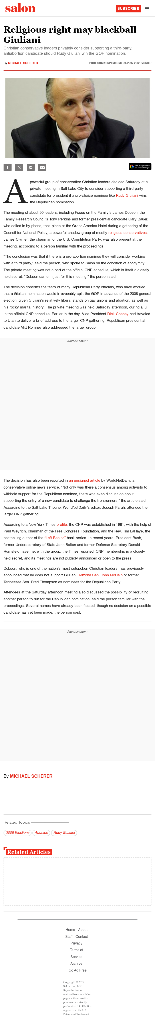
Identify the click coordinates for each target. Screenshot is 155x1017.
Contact (82, 937)
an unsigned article (84, 481)
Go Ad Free (78, 970)
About (82, 930)
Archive (76, 964)
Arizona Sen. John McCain (100, 575)
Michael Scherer (23, 63)
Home (70, 930)
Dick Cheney (118, 314)
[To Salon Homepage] (20, 7)
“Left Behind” (55, 538)
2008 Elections (17, 833)
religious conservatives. (128, 233)
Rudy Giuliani (127, 196)
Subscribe (128, 9)
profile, (62, 525)
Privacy (76, 943)
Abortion (41, 833)
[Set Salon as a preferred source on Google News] (140, 166)
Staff (68, 937)
